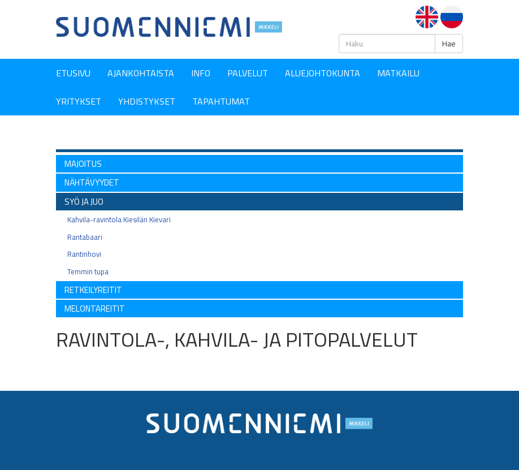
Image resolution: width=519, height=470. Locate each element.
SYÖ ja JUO (83, 201)
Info (200, 72)
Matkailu (398, 72)
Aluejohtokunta (322, 72)
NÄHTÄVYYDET (91, 182)
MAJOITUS (83, 164)
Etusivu (73, 72)
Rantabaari (84, 237)
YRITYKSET (78, 101)
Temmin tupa (88, 271)
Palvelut (247, 72)
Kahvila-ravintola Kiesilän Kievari (119, 219)
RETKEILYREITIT (93, 290)
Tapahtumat (221, 101)
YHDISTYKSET (146, 101)
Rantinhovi (84, 254)
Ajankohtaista (140, 72)
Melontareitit (94, 308)
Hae (449, 43)
